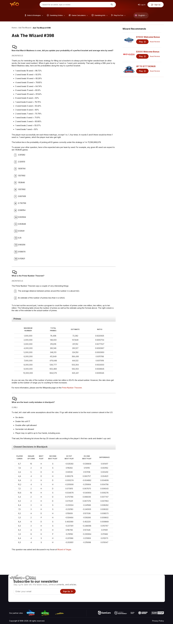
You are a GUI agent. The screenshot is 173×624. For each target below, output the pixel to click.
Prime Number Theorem (72, 388)
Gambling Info (119, 589)
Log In (141, 5)
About (143, 582)
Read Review (155, 41)
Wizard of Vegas (64, 549)
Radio (143, 596)
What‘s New (145, 593)
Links (143, 589)
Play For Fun (119, 593)
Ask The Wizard (120, 600)
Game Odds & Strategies (124, 582)
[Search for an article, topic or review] (75, 5)
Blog (156, 585)
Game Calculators (121, 585)
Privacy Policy (158, 621)
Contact (144, 585)
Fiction (156, 593)
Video (156, 582)
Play (142, 42)
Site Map (157, 589)
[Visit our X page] (17, 599)
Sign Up (155, 5)
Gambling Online (120, 596)
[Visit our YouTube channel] (11, 599)
